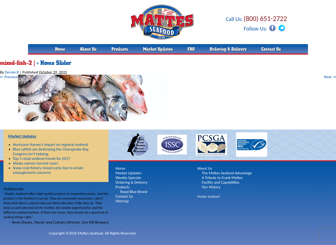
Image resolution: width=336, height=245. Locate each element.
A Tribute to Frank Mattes (222, 177)
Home (60, 49)
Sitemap (122, 201)
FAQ (191, 49)
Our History (211, 187)
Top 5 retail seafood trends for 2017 (41, 158)
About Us (88, 49)
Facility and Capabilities (220, 182)
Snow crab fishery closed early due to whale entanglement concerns (48, 170)
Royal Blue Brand (133, 191)
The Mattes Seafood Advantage (227, 173)
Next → (330, 76)
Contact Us (271, 49)
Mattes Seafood (208, 196)
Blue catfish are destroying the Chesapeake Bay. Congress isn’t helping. (51, 151)
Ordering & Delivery (228, 49)
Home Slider (54, 62)
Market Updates (158, 49)
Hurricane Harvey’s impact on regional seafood (50, 144)
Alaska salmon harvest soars (35, 163)
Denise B (12, 72)
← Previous (9, 76)
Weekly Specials (128, 177)
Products (120, 49)
